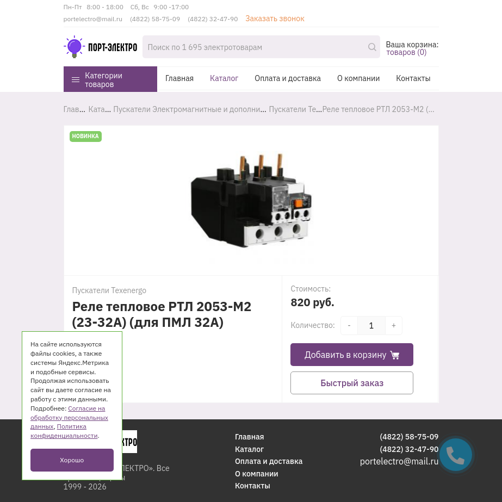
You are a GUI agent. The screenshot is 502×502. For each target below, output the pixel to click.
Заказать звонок (275, 18)
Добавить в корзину (352, 354)
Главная (179, 78)
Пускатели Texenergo (109, 290)
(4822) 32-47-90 (213, 19)
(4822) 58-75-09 (155, 19)
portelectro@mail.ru (93, 19)
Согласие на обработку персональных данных (69, 417)
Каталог (224, 78)
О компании (358, 78)
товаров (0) (406, 52)
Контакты (413, 78)
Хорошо (72, 460)
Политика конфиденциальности (63, 430)
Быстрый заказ (351, 382)
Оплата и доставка (288, 78)
